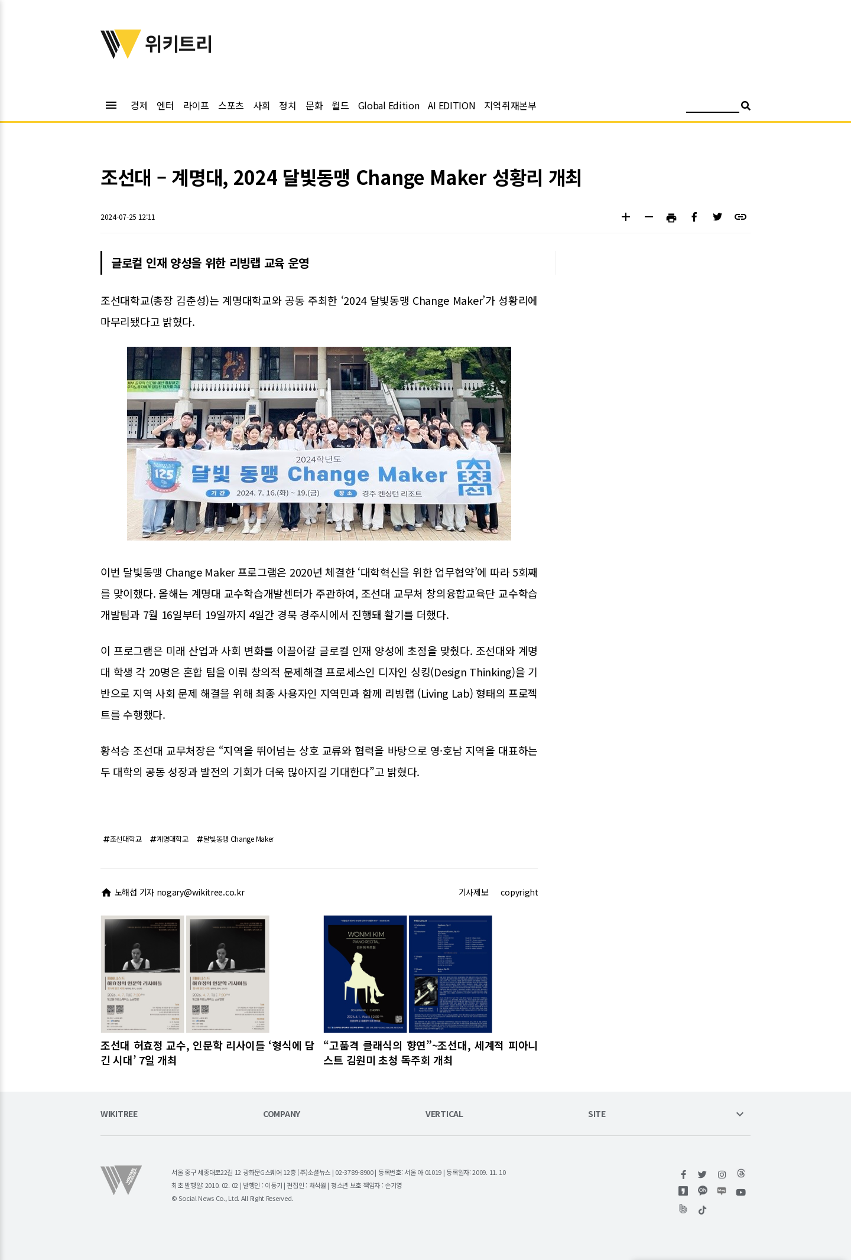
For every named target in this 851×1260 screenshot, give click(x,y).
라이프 (196, 105)
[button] (625, 218)
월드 (340, 105)
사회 (261, 105)
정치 (287, 105)
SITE (597, 1114)
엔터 (165, 105)
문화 (314, 105)
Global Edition (389, 105)
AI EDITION (451, 105)
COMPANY (281, 1114)
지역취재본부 (510, 105)
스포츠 (231, 105)
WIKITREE (119, 1114)
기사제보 (474, 892)
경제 (139, 105)
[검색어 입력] (712, 107)
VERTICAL (444, 1114)
